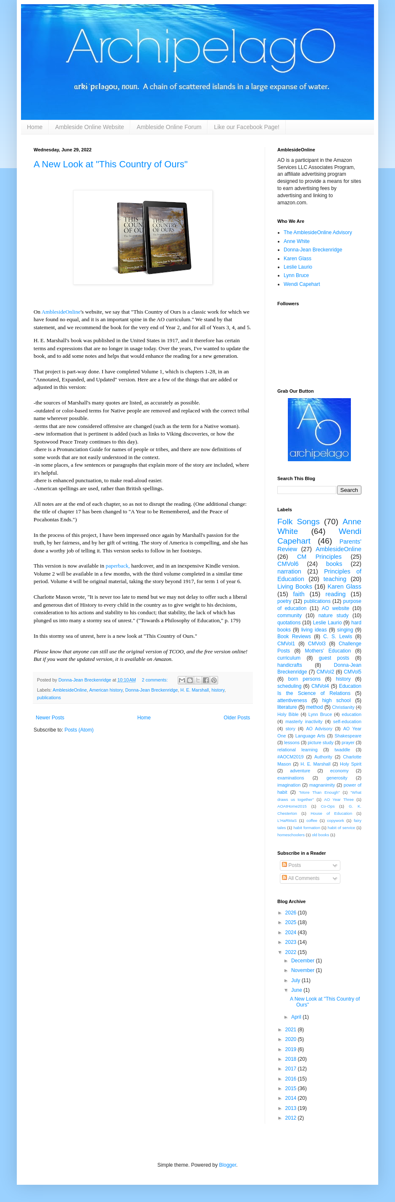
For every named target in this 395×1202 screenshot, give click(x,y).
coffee (311, 820)
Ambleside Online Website (89, 127)
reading (335, 594)
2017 (291, 1069)
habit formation (306, 827)
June (297, 990)
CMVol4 (320, 686)
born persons (304, 679)
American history (106, 689)
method (314, 707)
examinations (290, 777)
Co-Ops (327, 806)
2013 (291, 1108)
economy (339, 770)
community (289, 615)
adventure (300, 770)
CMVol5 (352, 672)
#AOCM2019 (290, 756)
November (303, 970)
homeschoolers (291, 834)
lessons (292, 742)
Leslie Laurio (298, 267)
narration (289, 571)
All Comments (300, 878)
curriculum (288, 658)
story (290, 728)
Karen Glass (297, 259)
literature (287, 707)
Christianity (343, 707)
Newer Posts (50, 718)
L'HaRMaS (287, 820)
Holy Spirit (350, 763)
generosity (337, 777)
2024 (291, 932)
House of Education (331, 813)
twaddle (342, 749)
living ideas (314, 630)
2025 (291, 922)
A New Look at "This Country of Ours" (111, 164)
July (296, 980)
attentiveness (292, 700)
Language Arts (310, 735)
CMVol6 (287, 563)
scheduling (289, 686)
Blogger (227, 1165)
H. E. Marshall (194, 689)
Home (34, 127)
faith (299, 594)
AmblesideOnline (61, 312)
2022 (291, 952)
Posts (291, 865)
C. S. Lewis (337, 636)
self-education (347, 721)
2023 (291, 942)
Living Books (294, 586)
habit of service (341, 827)
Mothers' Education (328, 651)
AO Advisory (319, 728)
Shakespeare (347, 735)
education (351, 714)
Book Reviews (294, 636)
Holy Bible (288, 714)
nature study (334, 615)
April (297, 1017)
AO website (335, 608)
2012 (291, 1118)
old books (320, 834)
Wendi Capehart (302, 284)
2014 (291, 1098)
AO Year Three (339, 799)
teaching (335, 579)
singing (345, 630)
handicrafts (289, 665)
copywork (335, 820)
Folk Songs (298, 521)
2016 (291, 1079)
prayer (348, 742)
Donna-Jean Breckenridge (151, 689)
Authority (323, 756)
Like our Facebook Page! (246, 127)
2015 (291, 1088)
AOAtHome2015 (292, 806)
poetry (284, 601)
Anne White (297, 241)
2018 (291, 1059)
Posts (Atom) (78, 730)
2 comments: (155, 679)
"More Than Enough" (319, 792)
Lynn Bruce (296, 275)
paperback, (117, 566)
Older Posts (237, 718)
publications (49, 697)
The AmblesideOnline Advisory (318, 232)
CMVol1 (286, 644)
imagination (288, 784)
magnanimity (322, 784)
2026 (291, 913)
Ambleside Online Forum (169, 127)
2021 (291, 1030)
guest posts (334, 658)
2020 (291, 1039)
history (217, 689)
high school (336, 700)
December (303, 961)
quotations (288, 623)
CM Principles (319, 556)
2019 (291, 1049)
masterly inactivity (303, 721)
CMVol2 (325, 672)
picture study (320, 742)
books (334, 563)
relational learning (297, 749)
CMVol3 (317, 644)
